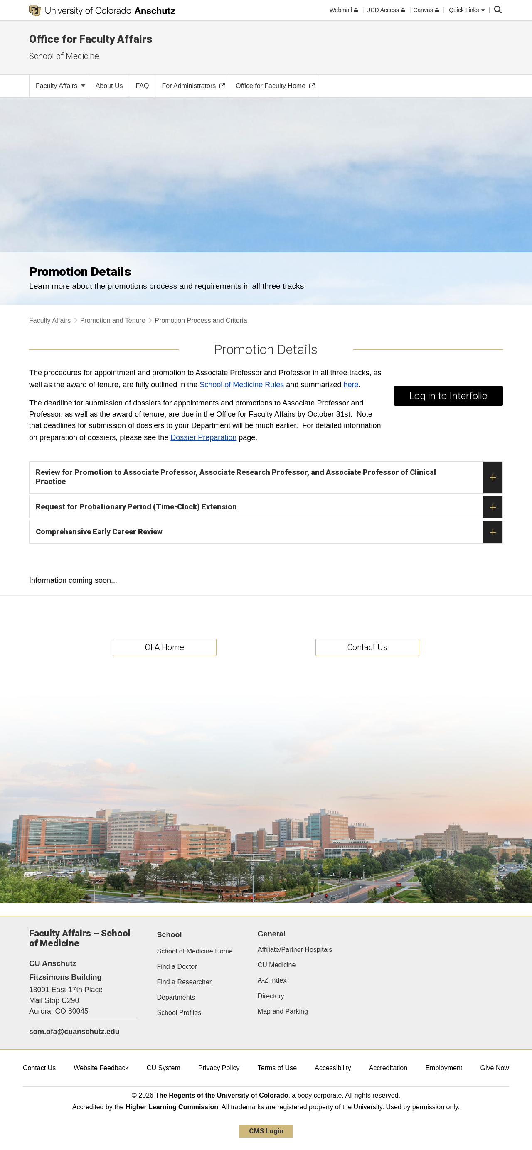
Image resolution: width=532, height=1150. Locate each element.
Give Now (494, 1067)
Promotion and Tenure (112, 320)
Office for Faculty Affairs (91, 39)
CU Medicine (277, 964)
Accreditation (388, 1067)
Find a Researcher (184, 981)
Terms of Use (277, 1067)
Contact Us (39, 1067)
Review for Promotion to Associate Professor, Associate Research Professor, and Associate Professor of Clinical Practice (269, 477)
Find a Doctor (177, 966)
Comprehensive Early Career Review (269, 532)
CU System (163, 1067)
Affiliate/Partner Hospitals (295, 949)
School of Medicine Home (195, 951)
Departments (176, 997)
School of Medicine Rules (242, 385)
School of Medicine (64, 56)
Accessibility (333, 1067)
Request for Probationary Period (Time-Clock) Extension (269, 507)
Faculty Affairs (60, 85)
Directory (271, 996)
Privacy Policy (219, 1067)
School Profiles (179, 1012)
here (350, 385)
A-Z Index (272, 980)
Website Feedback (101, 1067)
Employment (443, 1067)
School (169, 935)
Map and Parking (283, 1011)
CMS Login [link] (266, 1131)
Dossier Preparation (203, 437)
